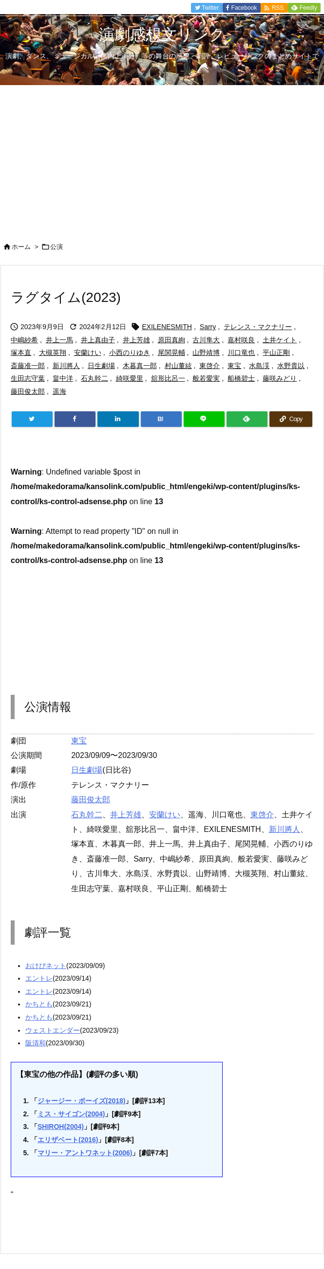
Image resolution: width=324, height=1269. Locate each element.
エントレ (39, 978)
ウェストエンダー (52, 1030)
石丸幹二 (94, 378)
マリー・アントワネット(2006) (85, 1153)
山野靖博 (206, 352)
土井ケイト (280, 340)
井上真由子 (98, 340)
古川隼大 (206, 340)
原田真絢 (171, 340)
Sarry (208, 327)
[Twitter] (32, 419)
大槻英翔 (52, 352)
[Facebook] (75, 419)
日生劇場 (101, 366)
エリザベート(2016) (68, 1140)
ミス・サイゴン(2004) (71, 1114)
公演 (56, 246)
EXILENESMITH (167, 327)
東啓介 (209, 366)
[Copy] (290, 419)
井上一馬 (59, 340)
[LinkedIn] (117, 419)
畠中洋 (63, 378)
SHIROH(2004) (61, 1126)
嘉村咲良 (241, 340)
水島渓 (259, 366)
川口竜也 (241, 352)
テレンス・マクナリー (258, 327)
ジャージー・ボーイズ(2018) (81, 1101)
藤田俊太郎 (28, 391)
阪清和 (35, 1043)
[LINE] (204, 419)
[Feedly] (247, 419)
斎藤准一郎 (28, 366)
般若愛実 (206, 378)
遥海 (59, 391)
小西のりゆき (129, 352)
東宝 (234, 366)
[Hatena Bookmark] (161, 419)
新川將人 (66, 366)
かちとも (39, 1004)
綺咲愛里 (129, 378)
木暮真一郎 (140, 366)
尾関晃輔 (171, 352)
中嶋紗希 (24, 340)
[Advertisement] (162, 158)
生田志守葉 (28, 378)
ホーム (21, 246)
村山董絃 (178, 366)
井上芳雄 (136, 340)
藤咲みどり (280, 378)
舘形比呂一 (168, 378)
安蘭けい (87, 352)
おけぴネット (45, 965)
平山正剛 (276, 352)
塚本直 (21, 352)
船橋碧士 (241, 378)
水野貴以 (291, 366)
